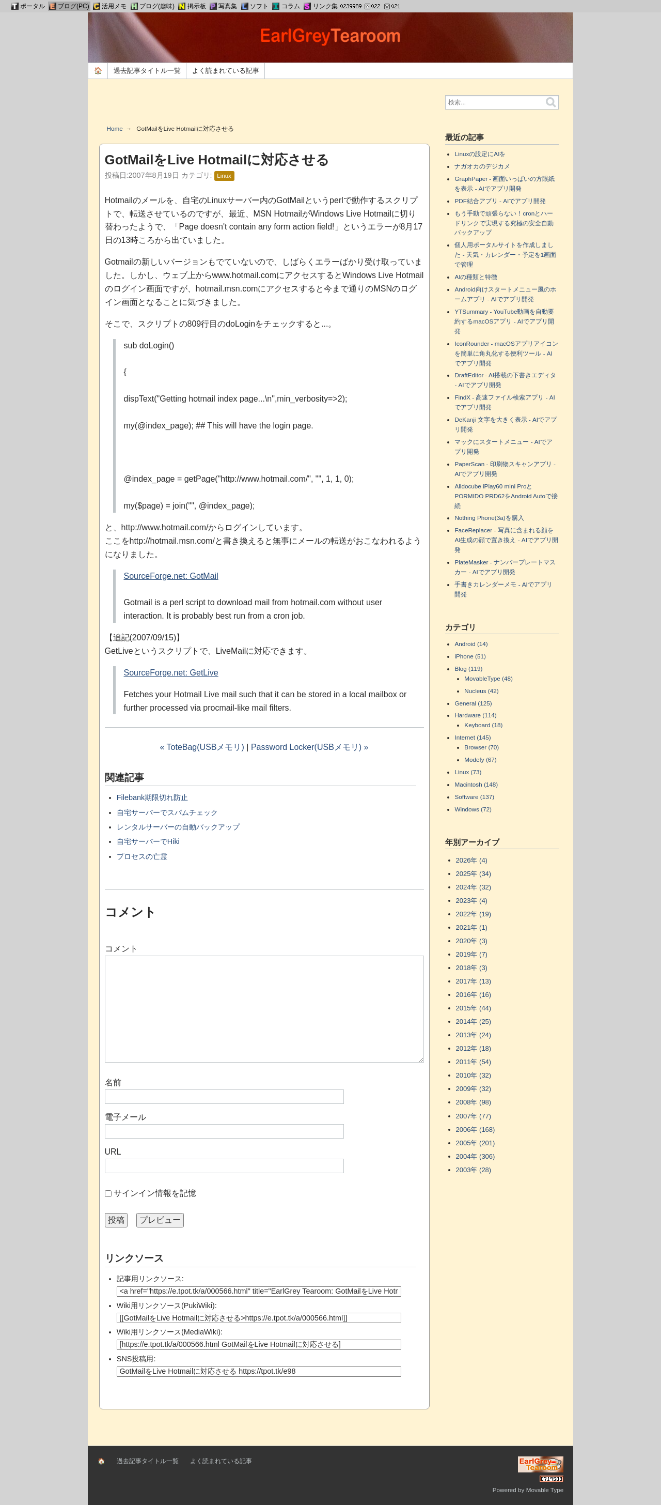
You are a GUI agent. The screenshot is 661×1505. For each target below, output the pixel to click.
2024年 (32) (474, 887)
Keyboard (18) (483, 724)
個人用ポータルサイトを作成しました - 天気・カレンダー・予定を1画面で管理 (505, 254)
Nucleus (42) (481, 690)
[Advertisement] (264, 105)
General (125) (473, 703)
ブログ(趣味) (157, 6)
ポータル (32, 6)
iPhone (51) (469, 656)
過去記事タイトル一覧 (147, 70)
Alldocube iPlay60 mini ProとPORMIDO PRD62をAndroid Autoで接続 (506, 496)
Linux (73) (467, 772)
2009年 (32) (474, 1089)
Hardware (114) (475, 715)
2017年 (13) (474, 981)
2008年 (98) (474, 1102)
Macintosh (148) (476, 784)
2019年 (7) (471, 954)
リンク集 (325, 6)
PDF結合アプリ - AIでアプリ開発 (500, 200)
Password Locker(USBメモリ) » (310, 747)
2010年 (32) (474, 1075)
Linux (224, 176)
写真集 (227, 6)
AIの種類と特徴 (475, 276)
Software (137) (474, 796)
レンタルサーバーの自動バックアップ (178, 827)
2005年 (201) (475, 1143)
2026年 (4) (471, 860)
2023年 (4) (471, 900)
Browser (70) (481, 747)
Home (115, 128)
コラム (290, 6)
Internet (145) (472, 737)
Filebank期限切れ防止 (152, 797)
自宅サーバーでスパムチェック (167, 812)
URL (113, 1151)
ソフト (259, 6)
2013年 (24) (474, 1035)
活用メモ (114, 6)
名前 (113, 1082)
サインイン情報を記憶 (155, 1193)
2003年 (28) (474, 1170)
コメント (121, 948)
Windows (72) (472, 809)
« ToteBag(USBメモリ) (202, 747)
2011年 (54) (474, 1062)
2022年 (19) (474, 914)
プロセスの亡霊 (142, 856)
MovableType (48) (488, 678)
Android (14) (470, 643)
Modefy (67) (480, 759)
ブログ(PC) (73, 6)
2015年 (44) (474, 1008)
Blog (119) (468, 668)
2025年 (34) (474, 874)
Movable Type (545, 1489)
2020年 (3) (471, 941)
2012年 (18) (474, 1048)
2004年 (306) (475, 1156)
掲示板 (196, 6)
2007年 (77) (474, 1116)
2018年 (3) (471, 968)
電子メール (125, 1117)
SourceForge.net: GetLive (171, 672)
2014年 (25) (474, 1021)
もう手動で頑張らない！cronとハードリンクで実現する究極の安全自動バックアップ (504, 223)
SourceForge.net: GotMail (171, 576)
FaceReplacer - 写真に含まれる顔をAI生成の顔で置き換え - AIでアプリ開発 (506, 540)
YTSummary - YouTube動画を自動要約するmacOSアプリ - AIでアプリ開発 (504, 321)
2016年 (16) (474, 995)
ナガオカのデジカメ (482, 166)
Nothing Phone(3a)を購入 (489, 517)
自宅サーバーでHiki (148, 841)
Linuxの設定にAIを (480, 153)
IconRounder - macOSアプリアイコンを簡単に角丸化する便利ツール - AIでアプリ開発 (506, 353)
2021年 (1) (471, 927)
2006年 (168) (475, 1129)
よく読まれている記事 (225, 70)
